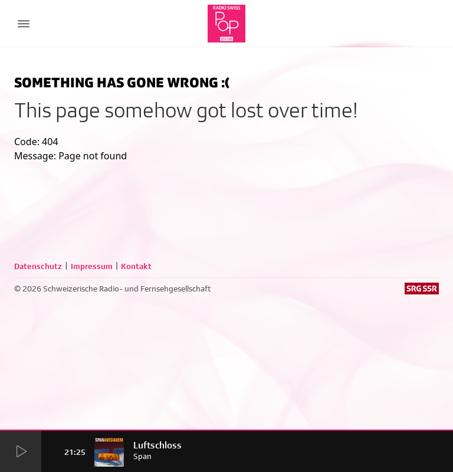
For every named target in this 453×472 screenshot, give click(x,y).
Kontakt (136, 266)
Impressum (92, 266)
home (27, 169)
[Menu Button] (23, 23)
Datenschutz (38, 266)
